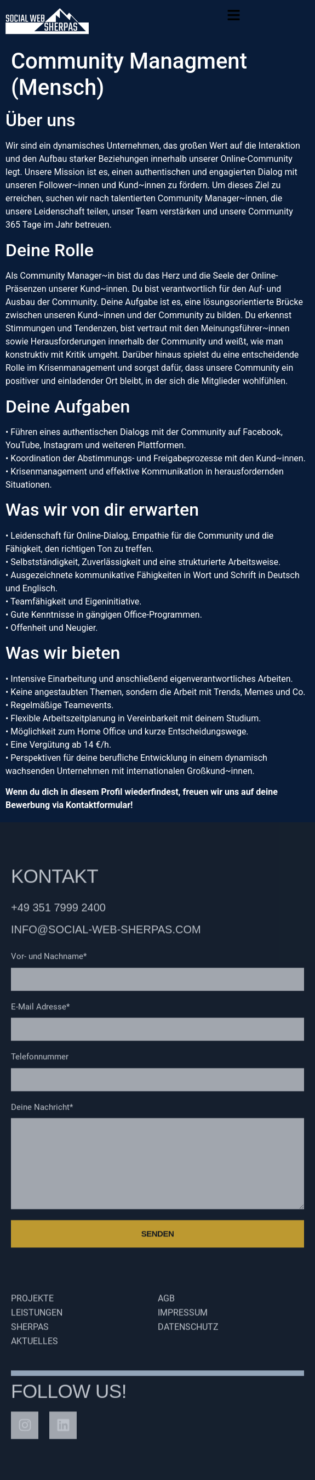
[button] (234, 17)
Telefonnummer (39, 1061)
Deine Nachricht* (42, 1112)
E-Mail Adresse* (40, 1011)
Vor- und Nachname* (49, 961)
